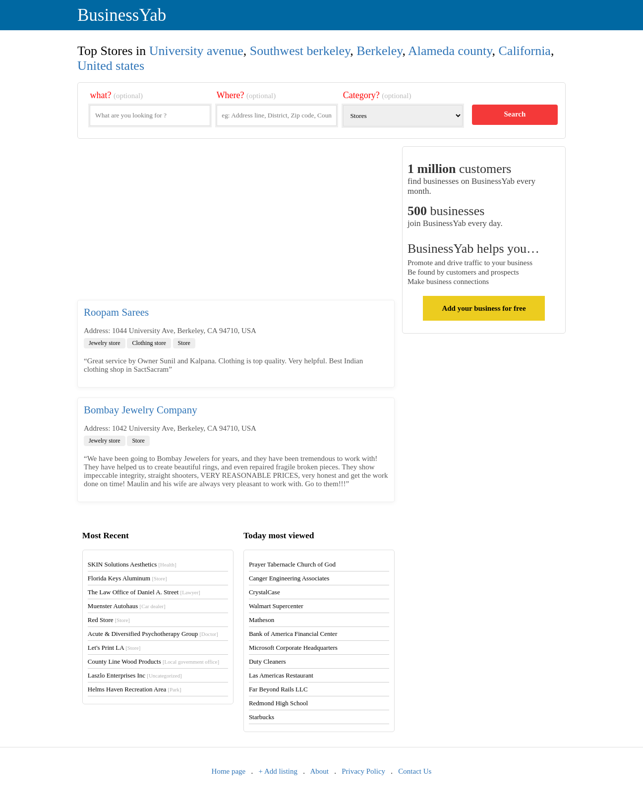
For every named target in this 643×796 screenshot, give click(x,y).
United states (110, 65)
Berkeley (379, 51)
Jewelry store (104, 343)
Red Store (109, 620)
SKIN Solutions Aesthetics (132, 564)
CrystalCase (264, 592)
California (525, 51)
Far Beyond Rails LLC (278, 689)
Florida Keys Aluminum (127, 578)
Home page (229, 771)
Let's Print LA (114, 647)
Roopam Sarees (116, 312)
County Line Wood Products (153, 661)
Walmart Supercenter (276, 606)
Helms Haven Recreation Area (134, 689)
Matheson (261, 620)
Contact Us (414, 771)
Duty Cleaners (267, 661)
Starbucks (261, 717)
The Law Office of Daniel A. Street (144, 592)
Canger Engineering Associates (289, 578)
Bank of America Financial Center (293, 633)
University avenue (196, 51)
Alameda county (450, 51)
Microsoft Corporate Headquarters (293, 647)
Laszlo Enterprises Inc (135, 675)
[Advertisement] (236, 223)
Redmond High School (278, 703)
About (319, 771)
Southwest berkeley (300, 51)
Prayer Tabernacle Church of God (292, 564)
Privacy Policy (363, 771)
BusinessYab (121, 15)
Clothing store (149, 343)
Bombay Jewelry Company (140, 410)
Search (515, 114)
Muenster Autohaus (127, 606)
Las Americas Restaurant (281, 675)
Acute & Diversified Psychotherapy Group (153, 633)
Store (184, 343)
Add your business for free (484, 308)
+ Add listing (278, 771)
